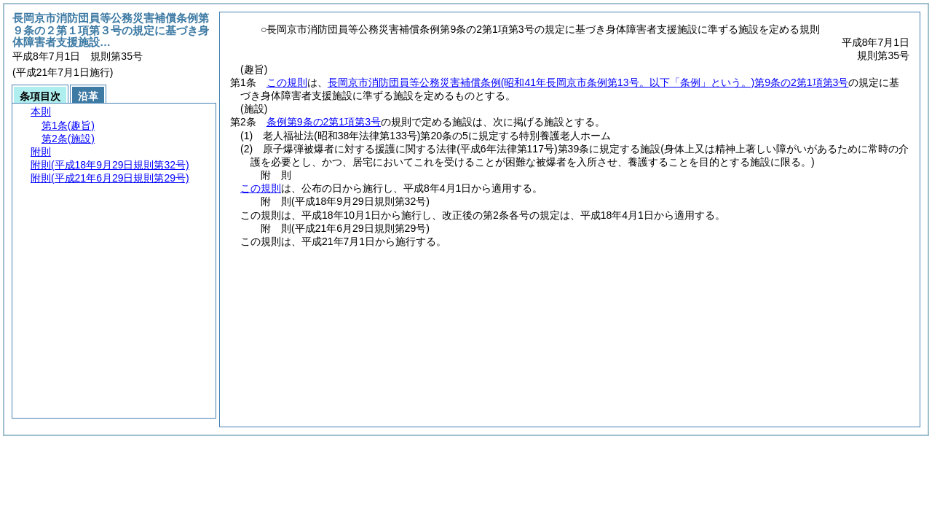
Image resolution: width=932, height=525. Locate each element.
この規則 (286, 82)
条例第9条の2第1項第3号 (323, 122)
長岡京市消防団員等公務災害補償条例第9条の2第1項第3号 (588, 82)
